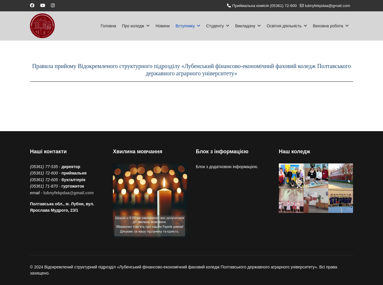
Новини (162, 26)
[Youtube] (42, 5)
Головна (108, 26)
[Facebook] (32, 5)
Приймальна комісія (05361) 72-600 (264, 5)
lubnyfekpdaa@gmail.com (327, 5)
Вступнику (185, 26)
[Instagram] (53, 5)
